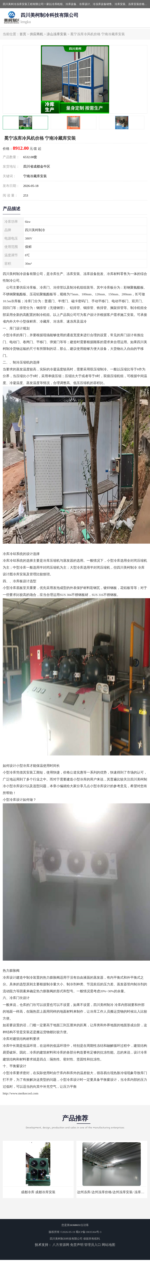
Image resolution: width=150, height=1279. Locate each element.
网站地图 (108, 1244)
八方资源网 (60, 1244)
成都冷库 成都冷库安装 (38, 1192)
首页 (23, 34)
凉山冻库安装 (57, 34)
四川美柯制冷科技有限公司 (66, 1238)
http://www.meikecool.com (20, 1093)
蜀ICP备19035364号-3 (88, 1231)
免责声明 (76, 1244)
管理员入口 (92, 1244)
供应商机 (36, 34)
